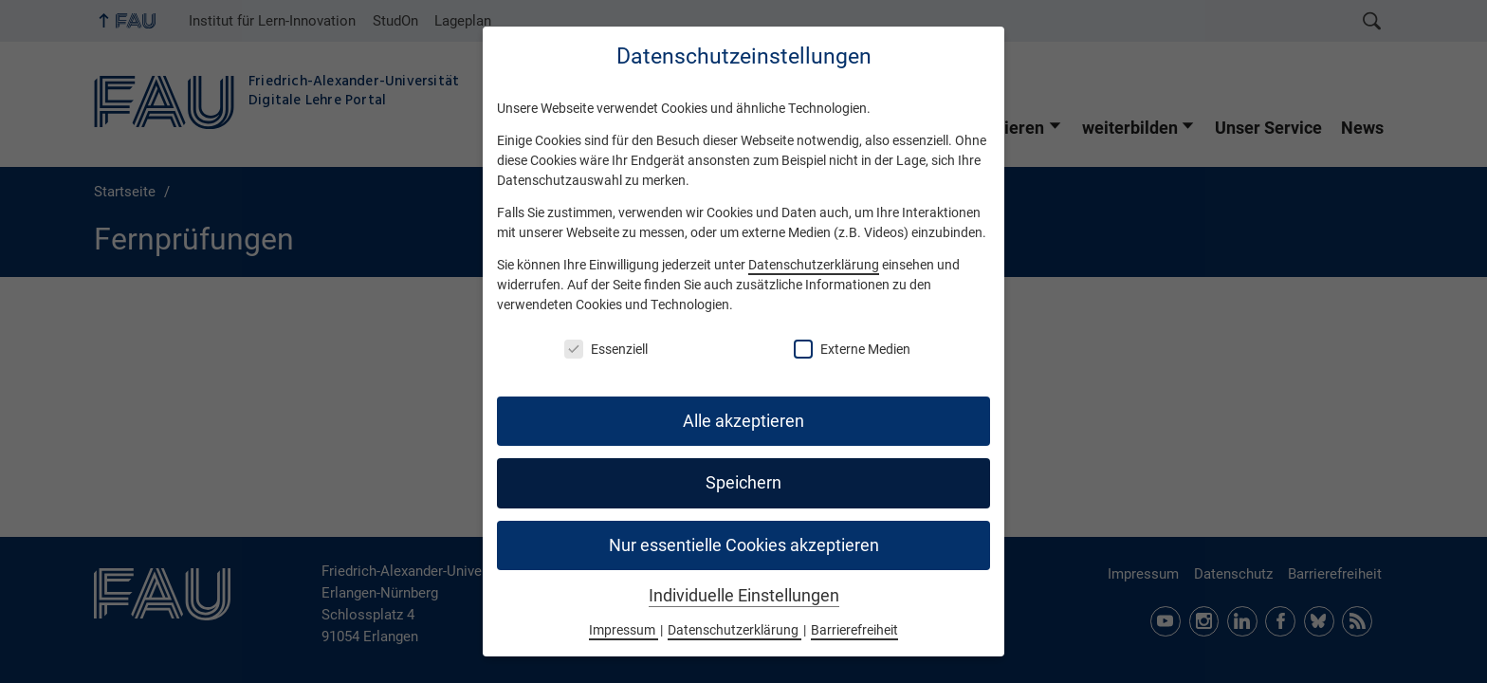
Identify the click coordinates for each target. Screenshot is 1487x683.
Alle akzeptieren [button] (743, 421)
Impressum (623, 629)
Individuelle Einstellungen (744, 595)
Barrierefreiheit (854, 629)
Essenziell (606, 349)
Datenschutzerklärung (813, 264)
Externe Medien (852, 349)
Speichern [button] (743, 482)
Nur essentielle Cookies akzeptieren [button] (744, 545)
